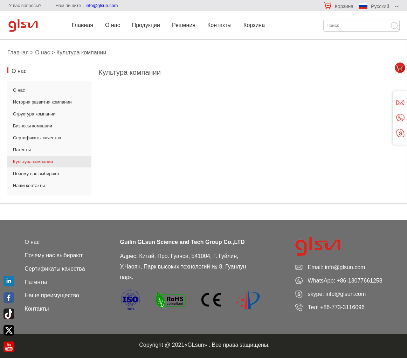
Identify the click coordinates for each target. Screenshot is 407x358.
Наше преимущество (52, 295)
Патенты (22, 149)
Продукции (146, 25)
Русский (380, 6)
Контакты (219, 25)
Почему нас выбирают (36, 173)
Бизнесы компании (32, 125)
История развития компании (42, 102)
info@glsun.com (101, 5)
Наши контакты (29, 185)
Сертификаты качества (37, 137)
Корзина (344, 6)
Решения (183, 25)
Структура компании (34, 114)
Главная (82, 25)
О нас (112, 25)
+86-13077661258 (359, 281)
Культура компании (33, 161)
